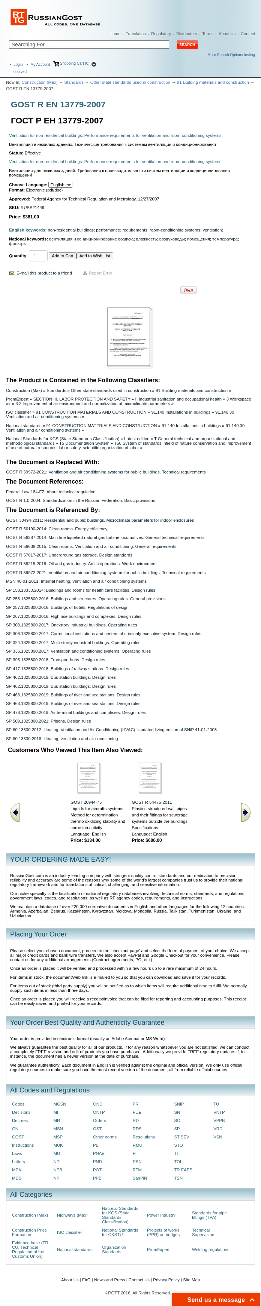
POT (97, 1170)
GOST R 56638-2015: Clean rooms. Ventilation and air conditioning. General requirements (91, 546)
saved (20, 72)
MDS (16, 1178)
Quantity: (18, 256)
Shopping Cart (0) (75, 63)
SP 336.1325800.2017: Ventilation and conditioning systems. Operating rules (78, 651)
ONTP (99, 1112)
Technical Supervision (203, 1232)
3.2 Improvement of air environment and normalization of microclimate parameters (92, 403)
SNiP (179, 1104)
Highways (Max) (72, 1215)
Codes (18, 1104)
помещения (198, 239)
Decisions (21, 1112)
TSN (178, 1178)
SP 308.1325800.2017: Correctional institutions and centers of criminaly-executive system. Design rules (103, 633)
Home (115, 33)
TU (216, 1104)
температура (225, 239)
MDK (16, 1170)
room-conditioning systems (175, 230)
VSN (217, 1137)
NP (56, 1178)
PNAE (99, 1153)
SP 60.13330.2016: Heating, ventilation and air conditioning (62, 738)
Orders (99, 1120)
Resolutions (144, 1137)
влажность (146, 239)
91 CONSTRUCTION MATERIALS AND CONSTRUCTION (91, 412)
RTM (137, 1170)
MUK (58, 1145)
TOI (177, 1161)
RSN (137, 1161)
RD (136, 1120)
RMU (137, 1145)
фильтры (18, 243)
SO (177, 1120)
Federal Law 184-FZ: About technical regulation (51, 492)
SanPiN (140, 1178)
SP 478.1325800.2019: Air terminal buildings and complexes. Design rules (76, 712)
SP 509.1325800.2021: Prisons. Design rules (48, 721)
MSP (58, 1137)
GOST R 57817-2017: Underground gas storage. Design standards (69, 555)
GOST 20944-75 (86, 802)
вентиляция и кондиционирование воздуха (91, 239)
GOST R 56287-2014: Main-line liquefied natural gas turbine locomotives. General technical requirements (105, 537)
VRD (217, 1128)
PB (96, 1145)
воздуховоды (172, 239)
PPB (97, 1178)
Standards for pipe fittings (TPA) (209, 1215)
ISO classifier (18, 412)
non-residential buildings (71, 230)
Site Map (191, 1280)
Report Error (100, 273)
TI (176, 1153)
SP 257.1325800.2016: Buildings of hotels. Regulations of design (67, 607)
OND (97, 1104)
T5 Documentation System (84, 443)
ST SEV (181, 1137)
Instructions (23, 1145)
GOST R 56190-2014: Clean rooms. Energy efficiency (56, 529)
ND (56, 1161)
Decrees (20, 1120)
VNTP (219, 1112)
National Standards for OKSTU (120, 1232)
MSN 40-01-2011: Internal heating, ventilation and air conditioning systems (76, 581)
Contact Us (139, 1280)
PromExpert (17, 399)
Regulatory (161, 33)
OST (97, 1128)
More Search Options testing (231, 55)
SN (177, 1112)
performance (108, 230)
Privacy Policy (166, 1280)
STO (178, 1145)
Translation (136, 33)
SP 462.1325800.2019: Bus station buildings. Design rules (61, 677)
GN (15, 1128)
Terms (207, 33)
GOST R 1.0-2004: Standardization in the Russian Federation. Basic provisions (80, 500)
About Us (227, 33)
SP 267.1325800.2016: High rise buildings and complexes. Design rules (73, 616)
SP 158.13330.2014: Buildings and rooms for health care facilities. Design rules (80, 590)
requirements (134, 230)
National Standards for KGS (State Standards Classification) (62, 438)
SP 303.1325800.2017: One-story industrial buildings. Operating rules (71, 625)
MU (56, 1153)
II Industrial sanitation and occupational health (178, 399)
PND (97, 1161)
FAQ (86, 1280)
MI (55, 1112)
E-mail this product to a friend (44, 273)
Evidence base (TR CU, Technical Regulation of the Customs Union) (30, 1250)
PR (136, 1104)
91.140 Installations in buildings (180, 412)
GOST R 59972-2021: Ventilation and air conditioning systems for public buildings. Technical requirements (106, 472)
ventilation (212, 230)
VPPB (219, 1120)
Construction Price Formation (29, 1232)
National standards (24, 425)
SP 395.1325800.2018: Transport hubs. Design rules (55, 659)
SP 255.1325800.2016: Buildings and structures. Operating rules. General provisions (85, 599)
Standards (74, 82)
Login (18, 64)
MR (56, 1120)
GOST (18, 1137)
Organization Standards (114, 1249)
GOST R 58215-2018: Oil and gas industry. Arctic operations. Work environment (81, 563)
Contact (248, 33)
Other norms (105, 1137)
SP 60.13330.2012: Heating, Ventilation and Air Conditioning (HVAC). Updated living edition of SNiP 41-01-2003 (111, 729)
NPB (57, 1170)
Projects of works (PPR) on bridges (163, 1232)
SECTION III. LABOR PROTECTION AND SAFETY (81, 399)
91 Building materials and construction (213, 82)
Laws (17, 1153)
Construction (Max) (40, 82)
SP (177, 1128)
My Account (40, 64)
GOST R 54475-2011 (152, 802)
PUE (137, 1112)
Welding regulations (211, 1249)
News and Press (109, 1280)
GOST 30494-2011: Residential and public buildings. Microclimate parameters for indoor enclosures (100, 520)
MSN (58, 1128)
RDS (137, 1128)
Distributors (186, 33)
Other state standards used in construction (130, 82)
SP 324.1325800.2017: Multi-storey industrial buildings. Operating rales (73, 642)
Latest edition (137, 438)
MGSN (59, 1104)
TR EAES (183, 1170)
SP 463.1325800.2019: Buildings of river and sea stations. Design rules (73, 695)
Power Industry (161, 1215)
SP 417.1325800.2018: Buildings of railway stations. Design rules (67, 668)
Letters (18, 1161)
